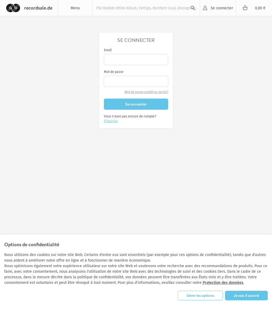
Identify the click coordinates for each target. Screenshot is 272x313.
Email (108, 50)
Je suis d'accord (246, 295)
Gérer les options (200, 295)
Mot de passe (114, 72)
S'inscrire (110, 121)
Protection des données (223, 282)
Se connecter (222, 8)
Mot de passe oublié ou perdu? (146, 92)
